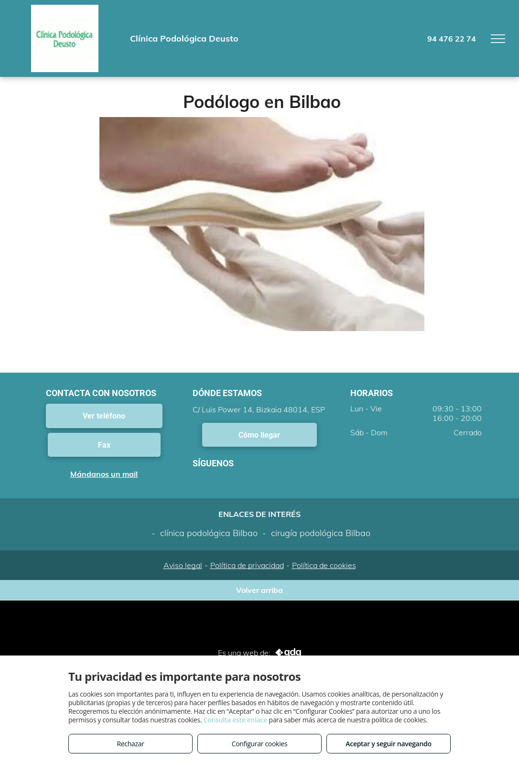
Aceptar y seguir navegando (388, 743)
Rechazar (130, 743)
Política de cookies (324, 565)
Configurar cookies (260, 743)
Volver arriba (259, 590)
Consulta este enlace (235, 719)
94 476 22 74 (451, 38)
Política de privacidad (247, 565)
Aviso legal (182, 565)
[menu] (498, 38)
